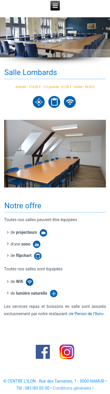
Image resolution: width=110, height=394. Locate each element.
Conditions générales (72, 388)
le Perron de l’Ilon (86, 313)
